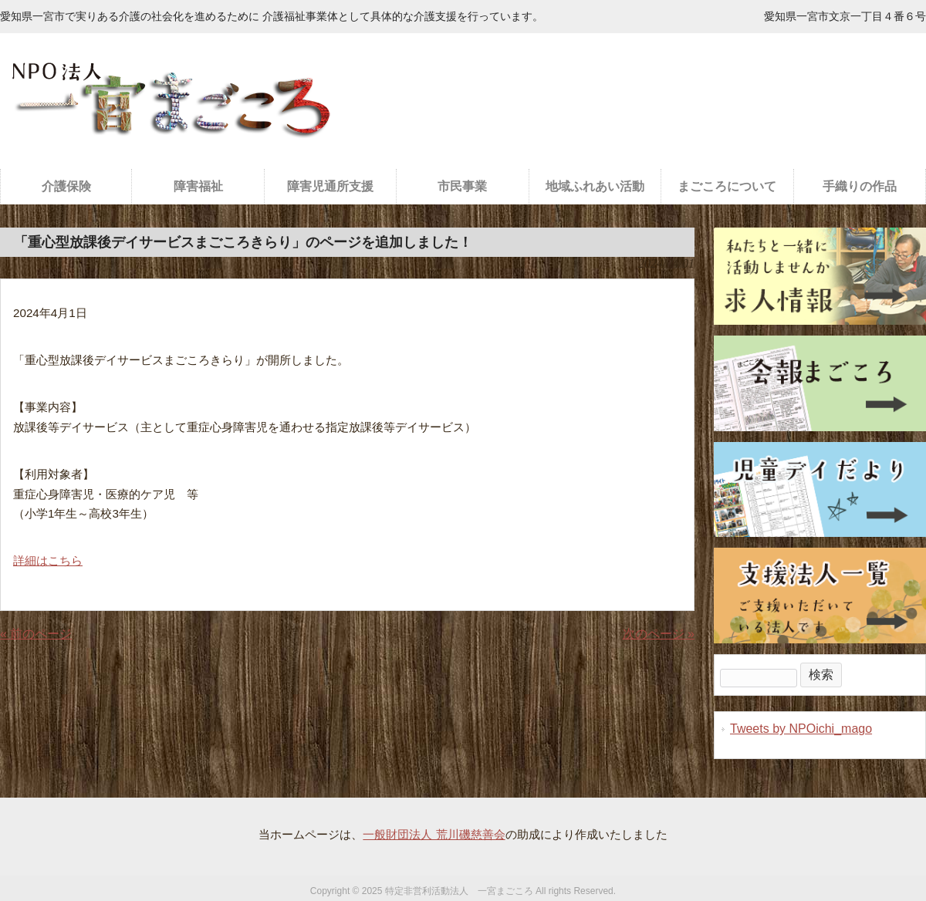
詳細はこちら (48, 560)
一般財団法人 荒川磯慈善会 (434, 834)
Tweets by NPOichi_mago (801, 728)
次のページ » (658, 633)
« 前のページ (36, 633)
